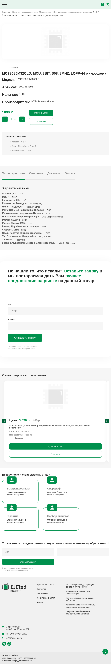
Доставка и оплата (45, 587)
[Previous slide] (4, 422)
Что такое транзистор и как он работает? (79, 601)
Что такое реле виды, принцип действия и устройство (80, 588)
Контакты (41, 591)
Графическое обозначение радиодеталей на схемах (78, 615)
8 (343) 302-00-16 (12, 640)
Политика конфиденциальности (17, 663)
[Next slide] (107, 422)
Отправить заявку (25, 337)
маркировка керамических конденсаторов (78, 594)
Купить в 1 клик (41, 113)
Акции (40, 604)
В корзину (41, 121)
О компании (42, 596)
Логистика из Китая (46, 600)
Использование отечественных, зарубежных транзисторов (80, 608)
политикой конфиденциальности (22, 349)
